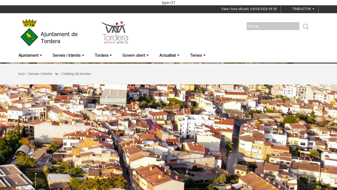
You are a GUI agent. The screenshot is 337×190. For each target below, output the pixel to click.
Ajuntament (30, 55)
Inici (21, 74)
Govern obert (135, 55)
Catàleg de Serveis (76, 74)
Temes (198, 55)
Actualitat (169, 55)
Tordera (103, 55)
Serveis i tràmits (68, 55)
